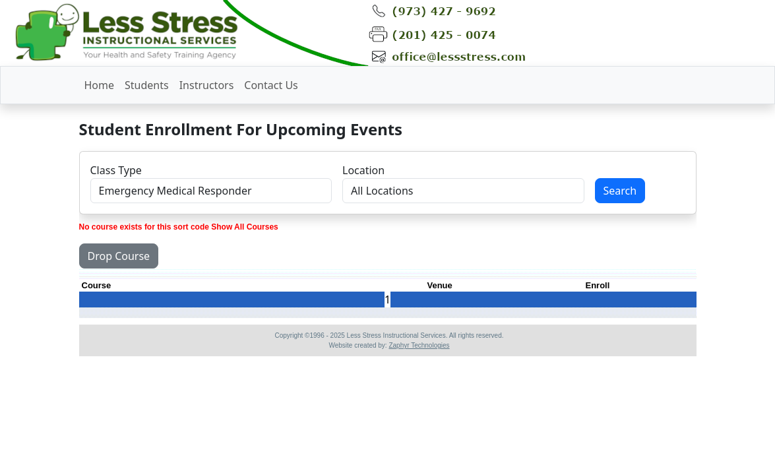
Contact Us (270, 85)
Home (99, 85)
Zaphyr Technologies (418, 345)
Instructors (206, 85)
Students (147, 85)
